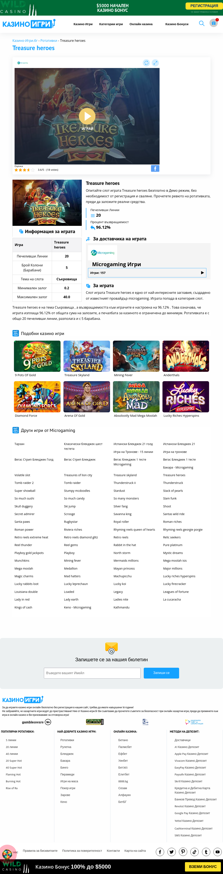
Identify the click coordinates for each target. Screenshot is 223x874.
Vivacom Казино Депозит (191, 761)
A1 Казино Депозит (187, 747)
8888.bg (123, 781)
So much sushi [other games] (24, 498)
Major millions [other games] (172, 568)
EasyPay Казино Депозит (190, 767)
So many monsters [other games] (126, 498)
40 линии (12, 754)
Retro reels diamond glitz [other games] (81, 537)
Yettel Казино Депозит (189, 821)
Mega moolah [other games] (24, 568)
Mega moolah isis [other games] (175, 560)
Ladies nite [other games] (121, 599)
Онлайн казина (141, 24)
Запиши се (161, 673)
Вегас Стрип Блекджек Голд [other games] (34, 459)
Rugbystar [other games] (71, 522)
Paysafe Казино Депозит (190, 774)
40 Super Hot (14, 767)
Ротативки (48, 40)
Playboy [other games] (69, 553)
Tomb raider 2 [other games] (24, 483)
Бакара (65, 761)
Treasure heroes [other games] (174, 475)
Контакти (113, 850)
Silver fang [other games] (121, 506)
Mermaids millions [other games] (126, 560)
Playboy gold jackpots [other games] (29, 553)
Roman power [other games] (24, 530)
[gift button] (213, 23)
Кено (64, 802)
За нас (13, 852)
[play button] (87, 116)
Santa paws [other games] (22, 522)
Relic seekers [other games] (172, 537)
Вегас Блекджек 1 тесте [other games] (179, 459)
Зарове (65, 795)
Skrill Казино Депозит (189, 781)
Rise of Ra (11, 788)
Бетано (123, 740)
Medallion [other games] (70, 568)
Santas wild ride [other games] (174, 514)
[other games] (37, 356)
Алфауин (124, 795)
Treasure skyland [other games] (125, 475)
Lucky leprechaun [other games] (76, 584)
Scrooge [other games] (69, 514)
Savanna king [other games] (122, 514)
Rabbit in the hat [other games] (125, 545)
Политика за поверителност (82, 850)
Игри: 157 (147, 273)
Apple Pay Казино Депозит (191, 754)
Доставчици (183, 740)
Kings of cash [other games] (23, 607)
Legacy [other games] (118, 592)
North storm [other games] (122, 553)
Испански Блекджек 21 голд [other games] (133, 444)
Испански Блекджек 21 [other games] (179, 444)
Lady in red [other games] (22, 599)
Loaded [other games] (69, 592)
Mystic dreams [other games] (173, 553)
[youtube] (217, 852)
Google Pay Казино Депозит (192, 813)
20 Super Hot (14, 761)
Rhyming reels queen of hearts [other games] (134, 530)
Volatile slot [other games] (22, 475)
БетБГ (122, 802)
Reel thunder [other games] (23, 545)
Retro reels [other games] (121, 537)
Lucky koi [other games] (120, 584)
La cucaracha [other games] (172, 599)
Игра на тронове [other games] (175, 452)
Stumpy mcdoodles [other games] (77, 491)
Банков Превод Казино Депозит (196, 799)
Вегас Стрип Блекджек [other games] (79, 459)
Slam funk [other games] (170, 498)
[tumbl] (206, 852)
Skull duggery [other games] (24, 506)
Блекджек (67, 754)
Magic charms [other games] (24, 576)
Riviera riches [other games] (73, 530)
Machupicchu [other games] (123, 576)
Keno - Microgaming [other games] (77, 607)
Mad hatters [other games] (72, 576)
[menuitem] (83, 24)
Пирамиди (67, 774)
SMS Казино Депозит (188, 835)
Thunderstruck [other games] (173, 483)
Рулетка (66, 747)
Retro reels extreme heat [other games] (31, 537)
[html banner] (111, 866)
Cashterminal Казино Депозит (194, 828)
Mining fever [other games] (72, 560)
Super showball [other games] (25, 491)
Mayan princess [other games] (124, 568)
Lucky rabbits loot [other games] (26, 584)
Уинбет (123, 761)
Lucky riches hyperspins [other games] (179, 576)
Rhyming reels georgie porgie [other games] (183, 530)
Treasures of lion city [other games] (78, 475)
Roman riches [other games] (172, 522)
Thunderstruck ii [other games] (125, 483)
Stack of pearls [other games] (173, 491)
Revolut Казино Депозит (190, 806)
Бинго (64, 767)
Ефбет (122, 754)
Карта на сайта (135, 850)
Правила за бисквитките (40, 850)
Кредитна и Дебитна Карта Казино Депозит (192, 790)
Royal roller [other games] (121, 522)
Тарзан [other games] (19, 444)
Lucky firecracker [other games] (174, 584)
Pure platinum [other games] (172, 545)
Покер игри (68, 788)
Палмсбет (125, 747)
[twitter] (171, 852)
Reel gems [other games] (71, 545)
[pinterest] (183, 852)
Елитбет (123, 774)
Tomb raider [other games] (72, 483)
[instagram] (194, 852)
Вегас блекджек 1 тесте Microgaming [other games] (130, 461)
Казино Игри (83, 24)
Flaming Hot (13, 774)
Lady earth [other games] (71, 599)
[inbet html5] (111, 8)
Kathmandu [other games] (121, 607)
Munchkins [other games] (22, 560)
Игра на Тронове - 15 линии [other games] (133, 452)
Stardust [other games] (119, 491)
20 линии (12, 747)
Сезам (122, 788)
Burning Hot (13, 781)
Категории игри (111, 24)
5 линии (11, 740)
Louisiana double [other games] (26, 592)
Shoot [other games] (167, 506)
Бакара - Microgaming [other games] (178, 467)
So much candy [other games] (74, 498)
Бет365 (123, 767)
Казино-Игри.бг (25, 40)
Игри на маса (69, 781)
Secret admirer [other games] (25, 514)
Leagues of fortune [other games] (176, 592)
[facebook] (160, 852)
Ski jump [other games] (70, 506)
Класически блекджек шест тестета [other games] (83, 446)
